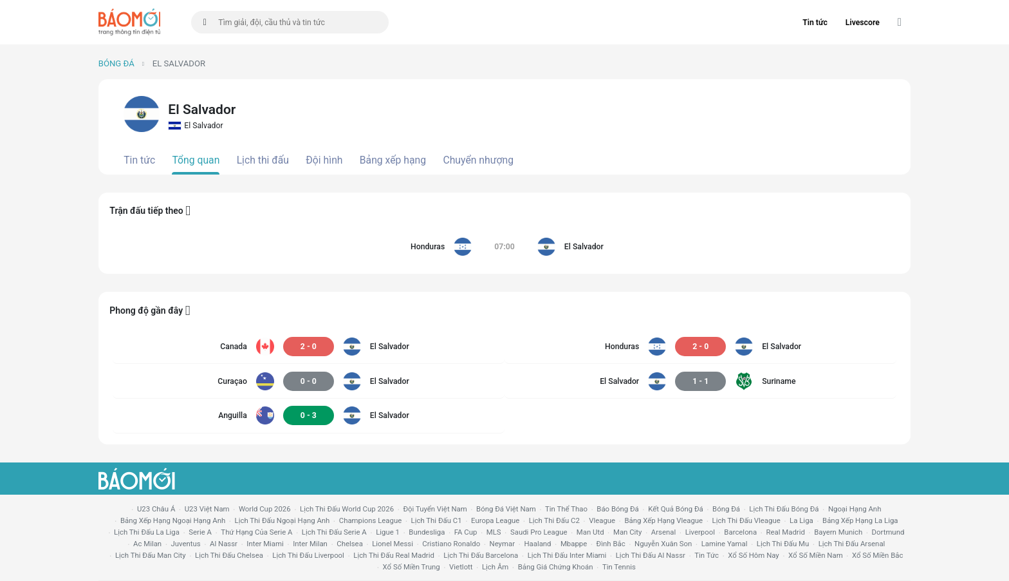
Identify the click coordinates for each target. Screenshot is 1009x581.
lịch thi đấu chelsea (229, 555)
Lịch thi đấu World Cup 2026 (347, 508)
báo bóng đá (617, 508)
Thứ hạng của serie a (256, 532)
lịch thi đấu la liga (147, 532)
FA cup (465, 532)
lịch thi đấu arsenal (852, 543)
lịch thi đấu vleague (746, 520)
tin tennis (619, 566)
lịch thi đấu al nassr (650, 555)
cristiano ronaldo (451, 543)
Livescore (863, 22)
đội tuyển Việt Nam (435, 508)
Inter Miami (264, 543)
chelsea (350, 543)
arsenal (663, 532)
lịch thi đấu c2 (554, 520)
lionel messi (392, 543)
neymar (502, 543)
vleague (602, 520)
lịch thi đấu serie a (334, 532)
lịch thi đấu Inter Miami (567, 555)
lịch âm (495, 566)
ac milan (147, 543)
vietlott (460, 566)
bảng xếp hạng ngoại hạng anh (172, 520)
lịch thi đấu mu (783, 543)
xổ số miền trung (411, 566)
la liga (801, 520)
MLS (493, 532)
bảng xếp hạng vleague (663, 520)
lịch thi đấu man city (150, 555)
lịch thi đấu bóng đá (784, 508)
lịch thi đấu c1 (436, 520)
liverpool (700, 532)
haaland (537, 543)
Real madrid (785, 532)
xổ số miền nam (815, 555)
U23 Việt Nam (207, 508)
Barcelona (740, 532)
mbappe (573, 543)
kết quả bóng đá (675, 508)
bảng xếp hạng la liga (860, 520)
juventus (186, 543)
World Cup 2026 (265, 508)
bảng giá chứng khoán (555, 566)
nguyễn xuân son (663, 543)
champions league (370, 520)
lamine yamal (724, 543)
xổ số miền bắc (877, 555)
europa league (495, 520)
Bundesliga (427, 532)
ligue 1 (388, 532)
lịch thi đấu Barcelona (480, 555)
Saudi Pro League (538, 532)
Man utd (590, 532)
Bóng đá (116, 63)
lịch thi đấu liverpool (308, 555)
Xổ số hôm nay (753, 555)
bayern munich (838, 532)
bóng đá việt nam (506, 508)
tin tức (706, 555)
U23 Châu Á (156, 508)
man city (627, 532)
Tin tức (815, 22)
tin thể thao (566, 508)
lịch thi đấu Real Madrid (393, 555)
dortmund (888, 532)
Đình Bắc (611, 543)
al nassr (223, 543)
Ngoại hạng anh (855, 508)
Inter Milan (310, 543)
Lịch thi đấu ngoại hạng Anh (282, 520)
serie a (200, 532)
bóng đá (726, 508)
